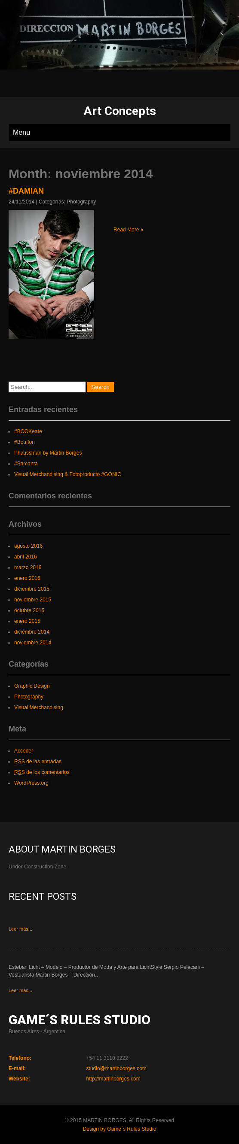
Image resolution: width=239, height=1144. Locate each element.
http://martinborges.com (113, 1079)
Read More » (128, 230)
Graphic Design (32, 686)
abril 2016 (25, 557)
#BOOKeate (28, 431)
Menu (21, 132)
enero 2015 (27, 621)
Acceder (23, 751)
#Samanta (26, 464)
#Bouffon (24, 442)
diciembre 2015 (31, 589)
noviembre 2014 (32, 643)
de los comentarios (42, 772)
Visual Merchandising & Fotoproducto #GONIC (67, 474)
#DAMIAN (26, 191)
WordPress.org (31, 783)
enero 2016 (27, 578)
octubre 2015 (29, 610)
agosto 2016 (28, 546)
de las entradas (37, 762)
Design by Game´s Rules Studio (119, 1129)
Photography (81, 202)
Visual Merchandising (38, 707)
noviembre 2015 (32, 600)
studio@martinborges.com (116, 1068)
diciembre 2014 (31, 632)
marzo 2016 (27, 567)
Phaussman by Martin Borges (48, 453)
